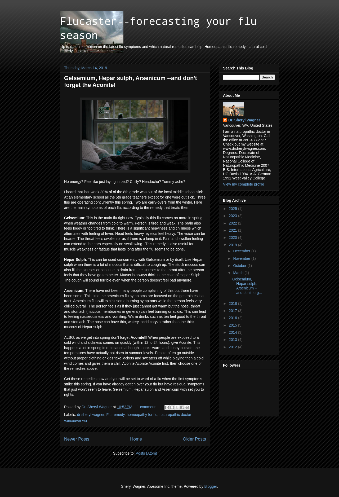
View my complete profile (243, 184)
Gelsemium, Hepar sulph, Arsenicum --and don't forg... (247, 285)
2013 (233, 339)
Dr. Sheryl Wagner (244, 120)
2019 (233, 245)
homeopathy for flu (142, 414)
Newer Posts (76, 439)
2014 (233, 332)
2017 (233, 311)
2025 (233, 208)
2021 (233, 230)
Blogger (210, 486)
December (242, 251)
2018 (233, 303)
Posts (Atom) (146, 453)
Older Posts (194, 439)
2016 (233, 318)
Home (136, 439)
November (242, 258)
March (238, 273)
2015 (233, 325)
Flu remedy (115, 414)
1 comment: (147, 407)
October (240, 265)
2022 (233, 223)
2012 (233, 347)
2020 (233, 237)
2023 (233, 216)
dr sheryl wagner (90, 414)
